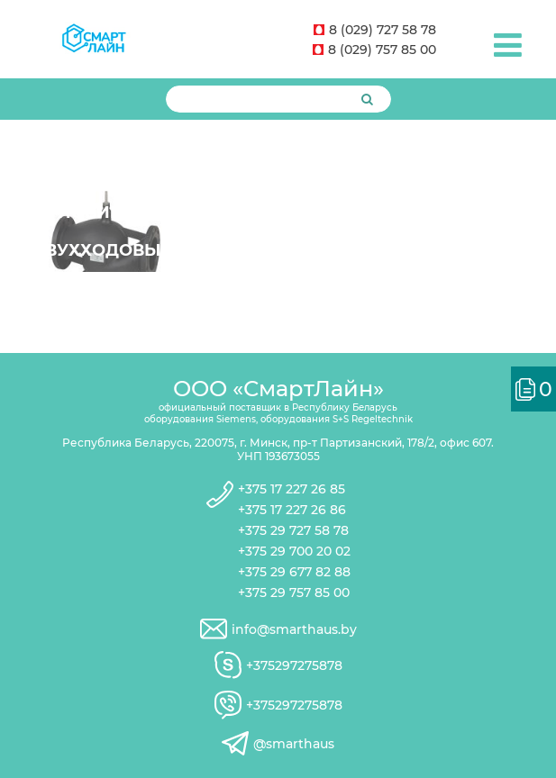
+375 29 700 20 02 (294, 551)
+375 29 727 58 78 (293, 530)
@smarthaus (293, 744)
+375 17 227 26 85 (291, 489)
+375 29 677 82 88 (294, 572)
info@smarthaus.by (294, 629)
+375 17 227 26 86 (292, 510)
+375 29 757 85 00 (294, 592)
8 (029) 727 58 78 (375, 30)
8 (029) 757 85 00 (374, 49)
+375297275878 (294, 665)
